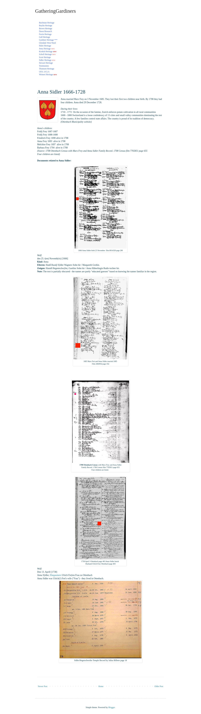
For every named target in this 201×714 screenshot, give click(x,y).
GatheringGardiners (55, 11)
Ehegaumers (55, 575)
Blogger (111, 707)
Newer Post (42, 686)
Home (100, 686)
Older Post (158, 686)
